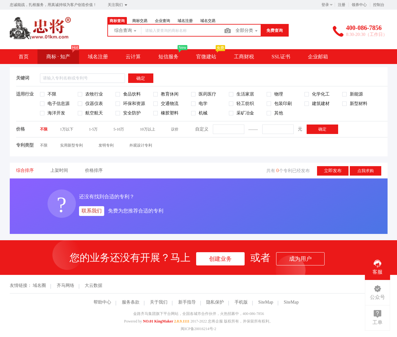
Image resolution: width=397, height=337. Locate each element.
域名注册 (185, 21)
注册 (341, 5)
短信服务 (168, 56)
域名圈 (39, 285)
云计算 (133, 56)
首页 (24, 56)
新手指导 (187, 302)
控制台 (378, 5)
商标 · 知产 (58, 56)
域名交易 (207, 21)
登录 (325, 5)
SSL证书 (281, 56)
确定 (322, 129)
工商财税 (244, 56)
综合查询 (126, 31)
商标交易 (139, 21)
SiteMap (265, 302)
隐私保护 (215, 302)
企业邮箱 (318, 56)
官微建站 (206, 56)
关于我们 (158, 302)
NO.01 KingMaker (158, 321)
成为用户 (300, 259)
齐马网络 (65, 285)
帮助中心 (102, 302)
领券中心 (359, 5)
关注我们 (118, 5)
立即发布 (333, 170)
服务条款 (130, 302)
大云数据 (93, 285)
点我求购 (365, 170)
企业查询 (162, 21)
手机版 (241, 302)
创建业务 (220, 259)
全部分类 (247, 31)
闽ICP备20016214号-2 (198, 329)
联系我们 (92, 210)
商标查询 (117, 21)
